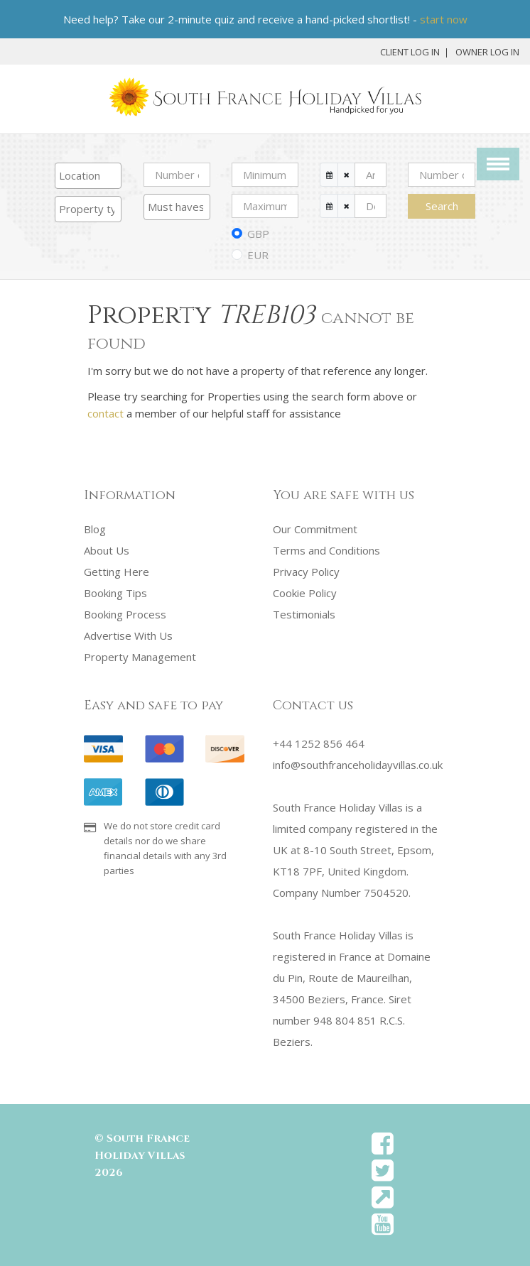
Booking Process (125, 614)
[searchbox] (88, 175)
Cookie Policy (305, 593)
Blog (95, 529)
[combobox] (88, 176)
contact (105, 413)
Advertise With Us (128, 635)
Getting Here (116, 571)
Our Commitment (315, 529)
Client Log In (410, 51)
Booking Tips (115, 593)
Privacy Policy (306, 571)
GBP (258, 234)
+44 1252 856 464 (318, 743)
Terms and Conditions (326, 550)
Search (442, 206)
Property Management (140, 657)
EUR (258, 255)
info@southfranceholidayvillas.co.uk (358, 765)
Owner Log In (487, 51)
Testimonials (304, 614)
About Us (106, 550)
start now (443, 19)
